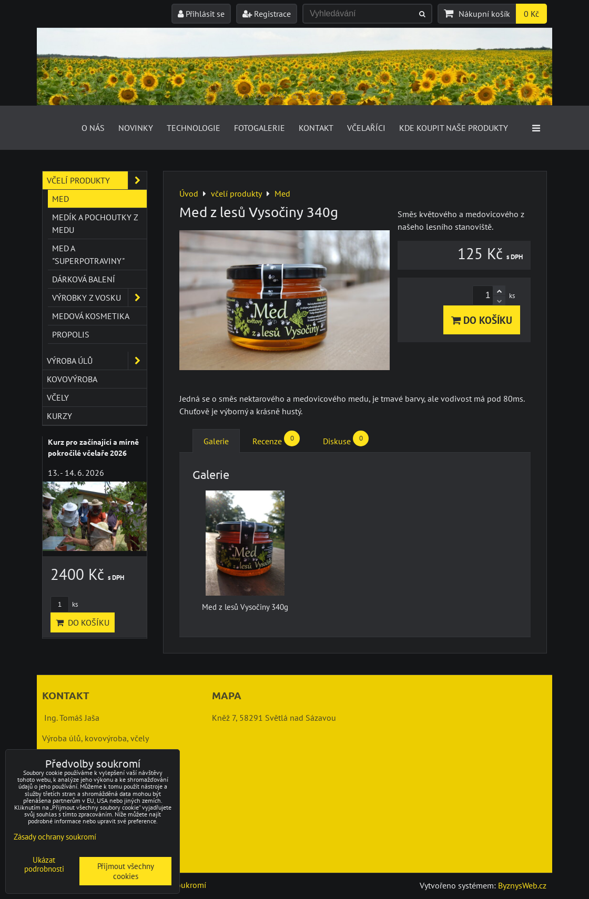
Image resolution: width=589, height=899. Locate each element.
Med (60, 198)
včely (58, 397)
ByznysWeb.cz (522, 885)
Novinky (135, 127)
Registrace (266, 13)
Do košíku (481, 319)
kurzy (59, 416)
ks (64, 604)
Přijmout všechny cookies (125, 871)
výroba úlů (97, 361)
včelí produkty (97, 180)
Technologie (193, 127)
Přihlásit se (201, 13)
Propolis (70, 334)
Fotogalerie (259, 127)
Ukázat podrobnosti (44, 864)
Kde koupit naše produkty (453, 127)
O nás (93, 127)
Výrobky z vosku (99, 298)
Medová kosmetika (90, 316)
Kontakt (316, 127)
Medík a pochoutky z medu (95, 223)
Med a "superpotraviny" (88, 254)
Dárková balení (83, 279)
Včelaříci (366, 127)
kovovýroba (72, 379)
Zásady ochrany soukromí (55, 837)
